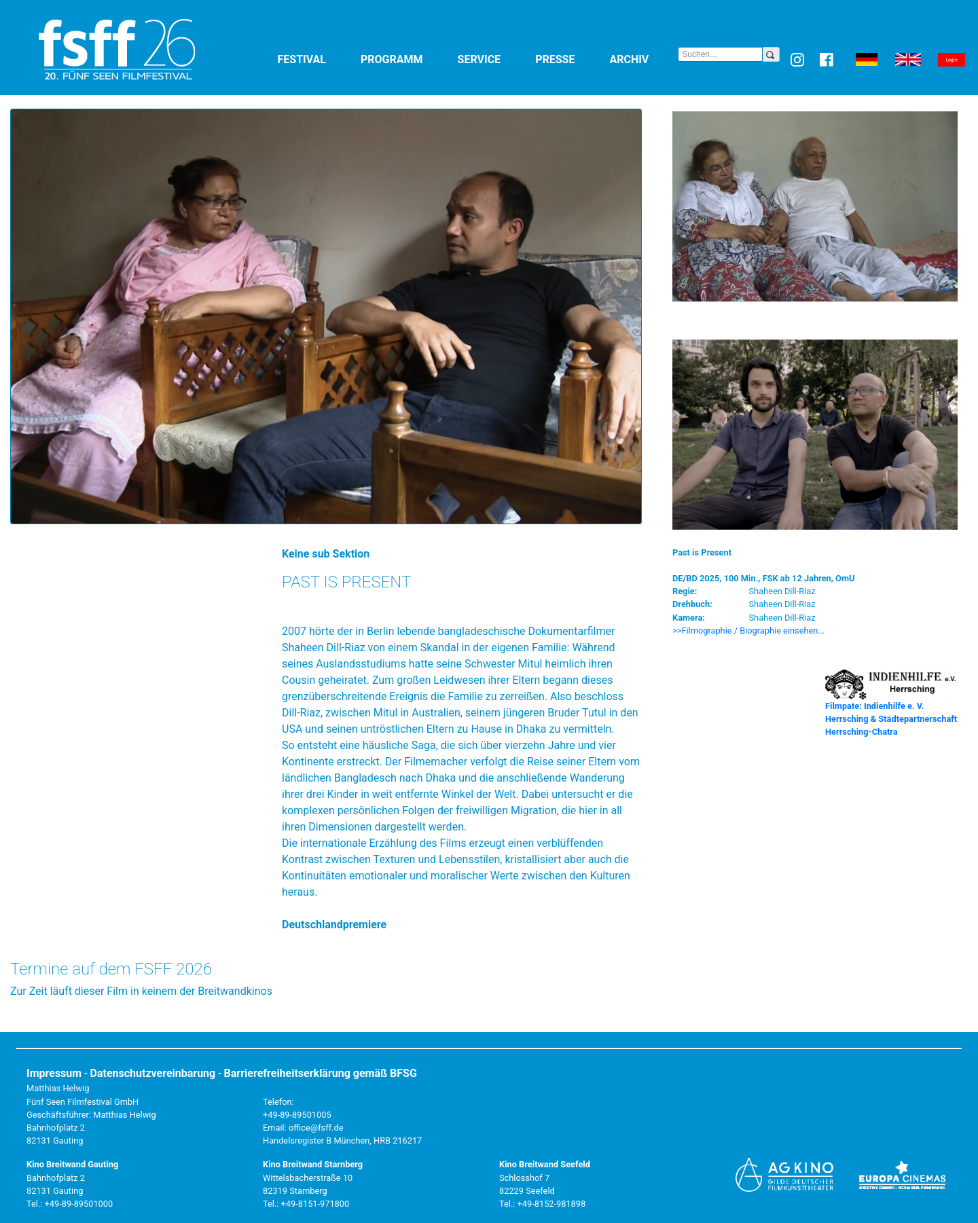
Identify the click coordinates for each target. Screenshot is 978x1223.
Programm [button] (406, 59)
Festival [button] (317, 59)
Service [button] (494, 59)
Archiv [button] (643, 59)
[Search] (720, 54)
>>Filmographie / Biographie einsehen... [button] (748, 630)
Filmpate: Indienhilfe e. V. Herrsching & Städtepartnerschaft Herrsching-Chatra (891, 719)
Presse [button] (569, 59)
